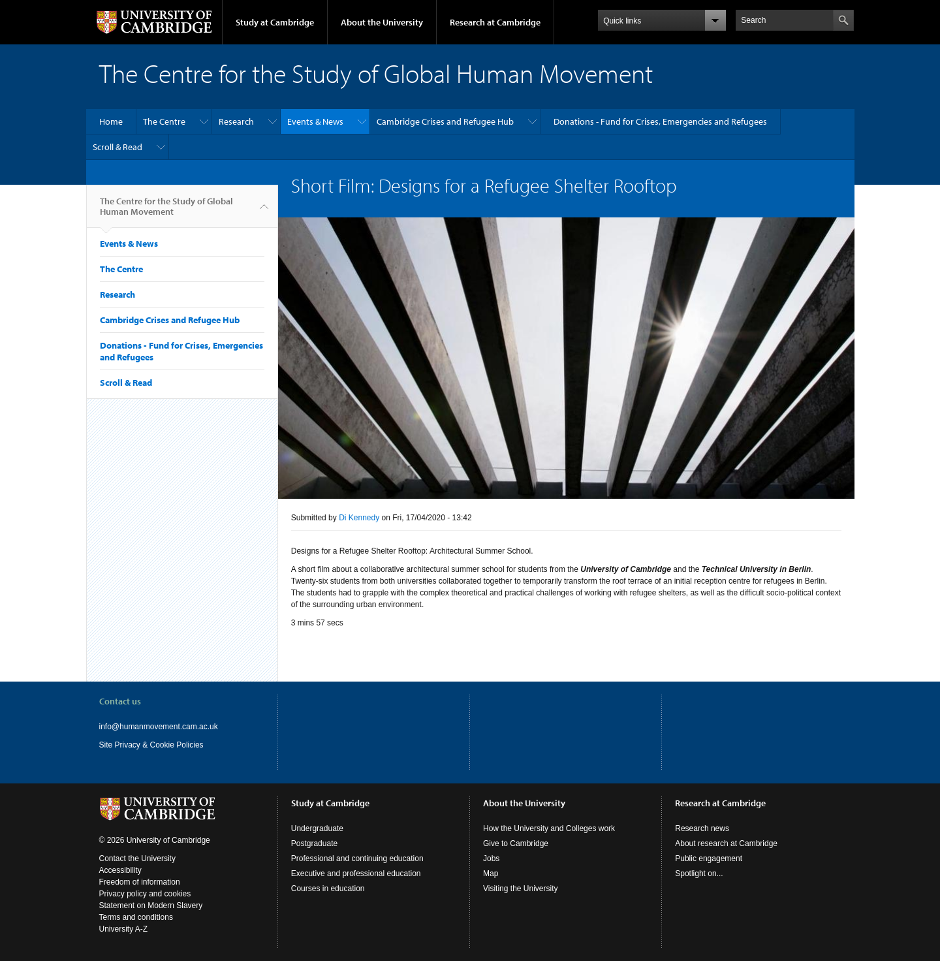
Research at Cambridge (495, 22)
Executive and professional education (356, 873)
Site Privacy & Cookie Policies (151, 744)
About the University (382, 22)
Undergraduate (317, 828)
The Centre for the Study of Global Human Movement (166, 211)
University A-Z (123, 929)
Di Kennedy (359, 517)
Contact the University (137, 858)
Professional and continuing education (357, 858)
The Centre (164, 121)
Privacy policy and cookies (145, 893)
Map (490, 873)
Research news (702, 828)
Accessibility (120, 870)
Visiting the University (520, 888)
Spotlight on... (699, 873)
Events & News (315, 121)
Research (236, 121)
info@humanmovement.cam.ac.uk (158, 726)
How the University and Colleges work (549, 828)
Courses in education (328, 888)
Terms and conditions (136, 917)
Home (111, 121)
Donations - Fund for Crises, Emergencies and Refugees (660, 121)
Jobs (491, 858)
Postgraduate (314, 843)
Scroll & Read (117, 147)
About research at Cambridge (726, 843)
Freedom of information (139, 882)
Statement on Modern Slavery (151, 905)
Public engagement (708, 858)
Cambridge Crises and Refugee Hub (445, 121)
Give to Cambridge (515, 843)
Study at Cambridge (275, 22)
